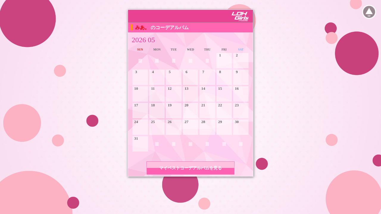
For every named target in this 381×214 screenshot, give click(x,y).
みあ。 (143, 27)
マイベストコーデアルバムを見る (190, 168)
